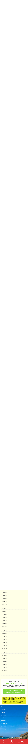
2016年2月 (4, 598)
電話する (11, 741)
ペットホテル (4, 718)
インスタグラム (4, 726)
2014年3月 (4, 671)
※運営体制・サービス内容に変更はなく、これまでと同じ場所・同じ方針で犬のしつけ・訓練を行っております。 (13, 702)
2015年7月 (4, 620)
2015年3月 (4, 633)
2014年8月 (4, 655)
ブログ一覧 (3, 729)
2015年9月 (4, 614)
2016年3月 (4, 595)
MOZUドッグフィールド (6, 723)
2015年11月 (4, 608)
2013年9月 (4, 674)
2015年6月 (4, 623)
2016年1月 (4, 602)
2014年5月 (4, 664)
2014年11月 (4, 645)
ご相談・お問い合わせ (21, 741)
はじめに (3, 709)
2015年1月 (4, 639)
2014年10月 (4, 649)
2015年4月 (4, 630)
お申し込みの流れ (5, 720)
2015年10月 (4, 611)
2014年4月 (4, 667)
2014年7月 (4, 658)
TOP (2, 706)
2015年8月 (4, 617)
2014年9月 (4, 652)
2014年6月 (4, 661)
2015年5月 (4, 627)
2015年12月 (4, 605)
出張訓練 (3, 712)
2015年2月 (4, 636)
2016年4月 (4, 592)
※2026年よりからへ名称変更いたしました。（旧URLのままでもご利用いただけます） (14, 698)
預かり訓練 (3, 715)
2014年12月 (4, 642)
